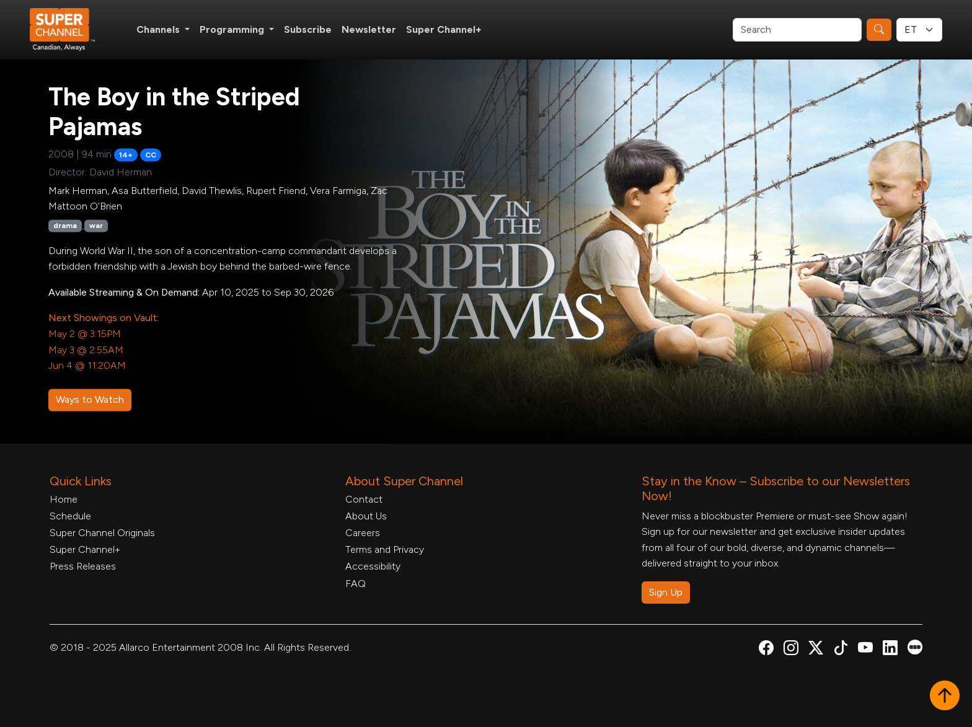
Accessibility (372, 566)
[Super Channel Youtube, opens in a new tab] (865, 650)
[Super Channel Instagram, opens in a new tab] (791, 650)
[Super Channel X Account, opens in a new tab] (815, 650)
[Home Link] (71, 30)
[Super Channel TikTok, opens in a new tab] (840, 650)
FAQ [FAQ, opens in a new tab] (355, 583)
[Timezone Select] (919, 30)
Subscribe (308, 29)
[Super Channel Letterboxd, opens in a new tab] (915, 646)
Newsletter (369, 29)
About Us (366, 516)
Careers (362, 533)
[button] (945, 697)
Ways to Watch (90, 399)
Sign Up (666, 592)
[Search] (797, 30)
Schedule (70, 516)
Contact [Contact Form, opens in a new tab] (363, 499)
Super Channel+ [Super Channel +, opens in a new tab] (444, 29)
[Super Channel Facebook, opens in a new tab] (766, 650)
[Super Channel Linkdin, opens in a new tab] (890, 650)
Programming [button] (233, 29)
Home (63, 499)
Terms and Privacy (384, 549)
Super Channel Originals (102, 533)
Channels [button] (159, 29)
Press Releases (83, 566)
